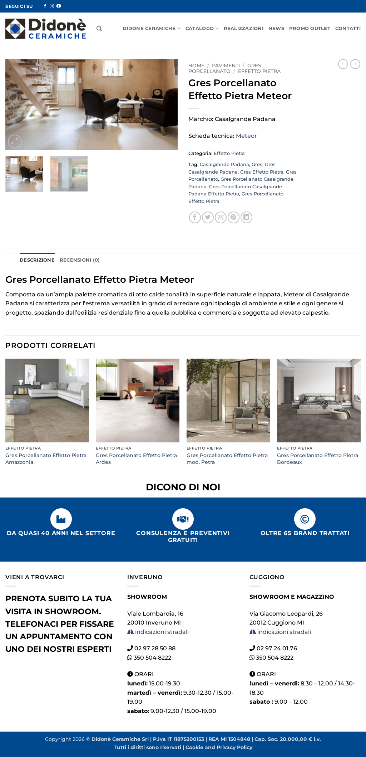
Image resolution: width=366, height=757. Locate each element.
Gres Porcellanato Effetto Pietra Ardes (136, 458)
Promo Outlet (309, 28)
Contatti (348, 28)
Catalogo (202, 28)
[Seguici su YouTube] (58, 6)
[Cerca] (99, 28)
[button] (15, 142)
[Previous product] (355, 64)
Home (196, 65)
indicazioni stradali (158, 632)
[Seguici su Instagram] (52, 6)
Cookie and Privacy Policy (219, 747)
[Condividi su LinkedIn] (246, 217)
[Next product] (343, 64)
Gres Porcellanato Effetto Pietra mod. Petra (227, 458)
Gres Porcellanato (224, 68)
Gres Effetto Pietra (261, 172)
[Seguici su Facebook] (45, 6)
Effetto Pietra (259, 71)
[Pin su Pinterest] (233, 217)
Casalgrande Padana (224, 164)
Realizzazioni (243, 28)
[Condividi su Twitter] (208, 217)
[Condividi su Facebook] (195, 217)
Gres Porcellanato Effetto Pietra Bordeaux (317, 458)
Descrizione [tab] (37, 260)
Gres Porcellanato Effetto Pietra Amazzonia (45, 458)
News (276, 28)
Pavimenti (226, 65)
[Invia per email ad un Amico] (221, 217)
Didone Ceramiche (151, 28)
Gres (257, 164)
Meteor (246, 135)
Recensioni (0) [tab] (80, 260)
